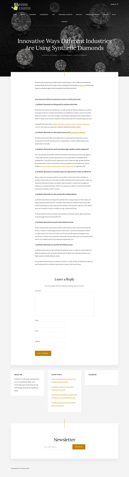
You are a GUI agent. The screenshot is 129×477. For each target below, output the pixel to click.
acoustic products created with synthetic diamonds (57, 166)
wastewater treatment (78, 132)
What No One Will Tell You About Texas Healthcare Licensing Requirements (62, 397)
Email (36, 330)
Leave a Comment (80, 55)
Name (37, 320)
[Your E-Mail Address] (64, 449)
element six (81, 85)
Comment (38, 290)
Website (37, 341)
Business (45, 55)
